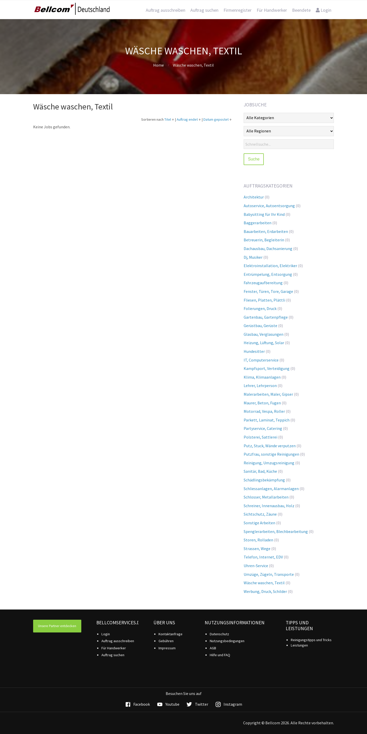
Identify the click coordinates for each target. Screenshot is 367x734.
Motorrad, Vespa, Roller (264, 411)
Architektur (254, 197)
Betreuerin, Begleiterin (264, 239)
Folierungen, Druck (260, 308)
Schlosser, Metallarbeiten (266, 497)
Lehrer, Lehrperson (260, 385)
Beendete (301, 10)
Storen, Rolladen (258, 539)
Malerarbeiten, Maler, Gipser (268, 394)
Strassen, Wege (257, 548)
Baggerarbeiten (257, 222)
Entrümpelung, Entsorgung (268, 274)
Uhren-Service (256, 565)
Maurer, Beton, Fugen (262, 402)
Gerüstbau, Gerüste (260, 325)
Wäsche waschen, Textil (264, 582)
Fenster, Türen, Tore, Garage (268, 291)
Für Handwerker (272, 10)
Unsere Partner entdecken (57, 626)
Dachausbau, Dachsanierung (268, 248)
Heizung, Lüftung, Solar (264, 342)
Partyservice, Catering (263, 428)
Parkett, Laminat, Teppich (267, 419)
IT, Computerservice (261, 360)
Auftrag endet (187, 119)
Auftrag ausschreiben (165, 10)
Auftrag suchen (204, 10)
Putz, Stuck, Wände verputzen (270, 445)
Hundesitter (254, 351)
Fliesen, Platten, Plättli (264, 300)
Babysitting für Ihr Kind (264, 214)
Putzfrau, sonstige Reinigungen (271, 454)
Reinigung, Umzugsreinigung (269, 462)
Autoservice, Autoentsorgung (269, 205)
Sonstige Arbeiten (259, 522)
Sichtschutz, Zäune (260, 514)
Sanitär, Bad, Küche (260, 471)
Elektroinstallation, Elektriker (270, 265)
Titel (167, 119)
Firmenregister (238, 10)
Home (158, 65)
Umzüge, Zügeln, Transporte (269, 574)
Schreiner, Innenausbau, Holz (269, 505)
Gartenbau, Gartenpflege (266, 317)
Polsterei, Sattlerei (260, 437)
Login (323, 10)
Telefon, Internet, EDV (263, 556)
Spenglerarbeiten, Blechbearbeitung (276, 531)
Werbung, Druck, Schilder (265, 591)
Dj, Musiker (253, 257)
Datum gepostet (216, 119)
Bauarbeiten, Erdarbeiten (266, 231)
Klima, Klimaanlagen (262, 377)
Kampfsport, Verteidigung (267, 368)
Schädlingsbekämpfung (264, 479)
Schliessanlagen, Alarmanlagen (271, 488)
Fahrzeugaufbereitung (263, 282)
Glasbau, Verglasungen (263, 334)
